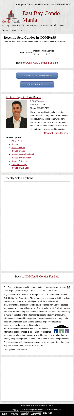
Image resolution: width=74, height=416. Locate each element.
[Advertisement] (36, 378)
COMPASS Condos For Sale (41, 62)
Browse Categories (19, 161)
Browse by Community (21, 158)
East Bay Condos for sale (12, 25)
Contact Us (17, 30)
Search (53, 25)
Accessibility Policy (40, 405)
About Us (5, 30)
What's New (32, 25)
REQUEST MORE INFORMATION (37, 76)
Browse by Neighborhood (22, 154)
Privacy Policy (26, 405)
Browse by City (18, 147)
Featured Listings (19, 164)
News (61, 25)
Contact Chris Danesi (56, 133)
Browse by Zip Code (20, 168)
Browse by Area (18, 151)
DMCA (50, 405)
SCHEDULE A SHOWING (37, 84)
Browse (44, 25)
